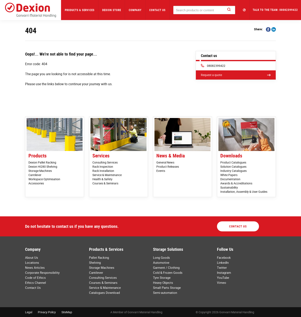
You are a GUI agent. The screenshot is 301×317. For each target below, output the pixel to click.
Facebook (224, 257)
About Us (31, 257)
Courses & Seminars (105, 183)
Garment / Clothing (166, 267)
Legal (28, 312)
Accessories (36, 183)
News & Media (170, 155)
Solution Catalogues (233, 167)
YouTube (223, 277)
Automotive (161, 262)
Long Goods (161, 257)
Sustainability (229, 187)
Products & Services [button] (79, 10)
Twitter (222, 267)
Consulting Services (105, 162)
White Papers (228, 175)
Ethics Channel (35, 282)
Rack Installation (103, 171)
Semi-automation (165, 292)
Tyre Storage (162, 277)
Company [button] (135, 10)
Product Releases (167, 167)
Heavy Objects (163, 282)
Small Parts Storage (167, 287)
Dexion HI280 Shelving (42, 167)
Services (101, 155)
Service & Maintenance (107, 175)
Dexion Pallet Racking (42, 162)
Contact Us (157, 10)
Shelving (95, 262)
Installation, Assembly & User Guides (243, 192)
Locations (32, 262)
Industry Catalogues (233, 171)
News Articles (35, 267)
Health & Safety (102, 179)
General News (165, 162)
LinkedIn (223, 262)
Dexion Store (111, 10)
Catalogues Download (104, 292)
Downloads (231, 155)
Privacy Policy (47, 312)
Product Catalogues (233, 162)
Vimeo (221, 282)
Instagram (224, 272)
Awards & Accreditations (236, 183)
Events (160, 171)
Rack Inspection (102, 167)
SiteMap (66, 312)
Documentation (230, 179)
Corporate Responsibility (42, 272)
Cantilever (34, 175)
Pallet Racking (99, 257)
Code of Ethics (35, 277)
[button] (244, 10)
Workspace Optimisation (44, 179)
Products (37, 155)
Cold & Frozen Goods (167, 272)
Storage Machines (40, 171)
